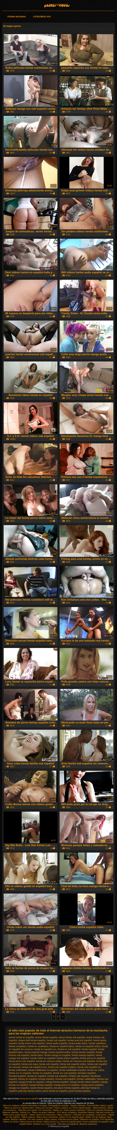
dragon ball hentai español (31, 1040)
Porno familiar (93, 1105)
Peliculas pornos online (68, 1119)
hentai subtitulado (18, 1070)
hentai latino (37, 1055)
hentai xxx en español (20, 1073)
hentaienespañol (17, 1076)
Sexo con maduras (11, 1105)
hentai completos (17, 1046)
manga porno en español (66, 1085)
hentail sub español (57, 1076)
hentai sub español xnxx (34, 1067)
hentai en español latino (61, 1046)
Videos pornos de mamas (31, 1122)
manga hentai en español (31, 1082)
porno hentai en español (54, 1091)
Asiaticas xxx (38, 1124)
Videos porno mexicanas (47, 1117)
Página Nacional (16, 17)
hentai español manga (35, 1052)
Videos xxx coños (11, 1122)
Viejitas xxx (57, 1110)
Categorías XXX (42, 17)
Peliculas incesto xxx (105, 1112)
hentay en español (27, 1079)
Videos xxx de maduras (95, 1117)
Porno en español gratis (70, 1122)
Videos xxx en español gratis (71, 1117)
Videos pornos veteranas (75, 1110)
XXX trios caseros (35, 1119)
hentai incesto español (83, 1052)
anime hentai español (46, 1037)
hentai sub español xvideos (62, 1067)
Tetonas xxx (25, 1112)
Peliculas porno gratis (27, 1110)
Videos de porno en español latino (19, 1108)
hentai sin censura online (49, 1061)
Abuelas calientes (78, 1105)
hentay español (46, 1079)
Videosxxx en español (89, 1119)
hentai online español (68, 1058)
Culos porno (101, 1115)
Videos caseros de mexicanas (42, 1115)
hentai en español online (87, 1046)
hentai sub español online (73, 1064)
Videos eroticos (28, 1117)
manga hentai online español (84, 1082)
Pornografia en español (58, 1105)
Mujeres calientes (18, 1119)
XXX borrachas (44, 1110)
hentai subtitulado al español (43, 1070)
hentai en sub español (69, 1049)
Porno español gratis (81, 1108)
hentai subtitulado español (72, 1070)
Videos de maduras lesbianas (100, 1110)
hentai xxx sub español (64, 1073)
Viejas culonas (50, 1119)
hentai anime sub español (31, 1043)
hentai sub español (49, 1064)
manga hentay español (40, 1085)
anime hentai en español (21, 1037)
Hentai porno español (58, 4)
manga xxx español (19, 1088)
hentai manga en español (57, 1055)
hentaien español (86, 1073)
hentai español (89, 1049)
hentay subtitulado (86, 1079)
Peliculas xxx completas (83, 1115)
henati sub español (56, 1040)
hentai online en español (42, 1058)
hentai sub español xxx (89, 1067)
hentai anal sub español (79, 1040)
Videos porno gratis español (15, 1115)
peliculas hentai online (29, 1091)
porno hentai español (79, 1091)
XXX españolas (107, 1119)
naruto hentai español (41, 1088)
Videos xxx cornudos (44, 1108)
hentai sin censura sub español (79, 1061)
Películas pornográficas (68, 1124)
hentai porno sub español (22, 1061)
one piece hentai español (66, 1088)
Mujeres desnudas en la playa (34, 1105)
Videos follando (99, 1108)
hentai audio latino (78, 1043)
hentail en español (36, 1076)
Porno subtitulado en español (95, 1122)
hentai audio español (56, 1043)
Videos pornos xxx (51, 1122)
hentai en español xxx (45, 1049)
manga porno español (92, 1085)
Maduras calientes (10, 1112)
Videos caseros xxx (62, 1108)
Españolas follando (86, 1112)
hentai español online (59, 1052)
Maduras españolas (88, 1124)
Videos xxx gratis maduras (44, 1112)
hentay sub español (65, 1079)
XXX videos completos (67, 1112)
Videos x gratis (107, 1105)
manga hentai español (57, 1082)
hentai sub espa (29, 1064)
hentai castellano (97, 1043)
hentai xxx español (42, 1073)
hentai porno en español (92, 1058)
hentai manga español (83, 1055)
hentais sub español (78, 1076)
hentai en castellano (38, 1046)
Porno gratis (51, 1124)
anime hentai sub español (72, 1037)
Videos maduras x (64, 1115)
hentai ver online (95, 1070)
